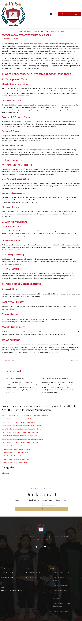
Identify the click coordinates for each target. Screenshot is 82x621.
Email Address (34, 500)
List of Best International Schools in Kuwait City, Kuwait (22, 429)
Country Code (61, 500)
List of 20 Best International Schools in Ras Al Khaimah (21, 426)
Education (5, 473)
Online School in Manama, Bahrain (14, 446)
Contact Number (48, 500)
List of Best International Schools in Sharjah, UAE (19, 436)
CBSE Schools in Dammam (17, 379)
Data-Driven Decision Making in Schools (58, 379)
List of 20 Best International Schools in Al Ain (18, 419)
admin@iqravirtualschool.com (11, 590)
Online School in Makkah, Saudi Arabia (15, 459)
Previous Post (8, 360)
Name (17, 500)
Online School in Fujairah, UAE (12, 456)
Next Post (75, 360)
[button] (51, 13)
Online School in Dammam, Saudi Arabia (16, 449)
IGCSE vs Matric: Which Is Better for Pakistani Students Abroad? (25, 415)
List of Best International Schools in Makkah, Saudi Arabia (22, 439)
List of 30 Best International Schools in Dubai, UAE (20, 442)
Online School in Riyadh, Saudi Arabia (15, 462)
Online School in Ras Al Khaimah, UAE (15, 452)
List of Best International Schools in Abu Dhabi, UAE (20, 432)
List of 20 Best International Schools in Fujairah (19, 422)
